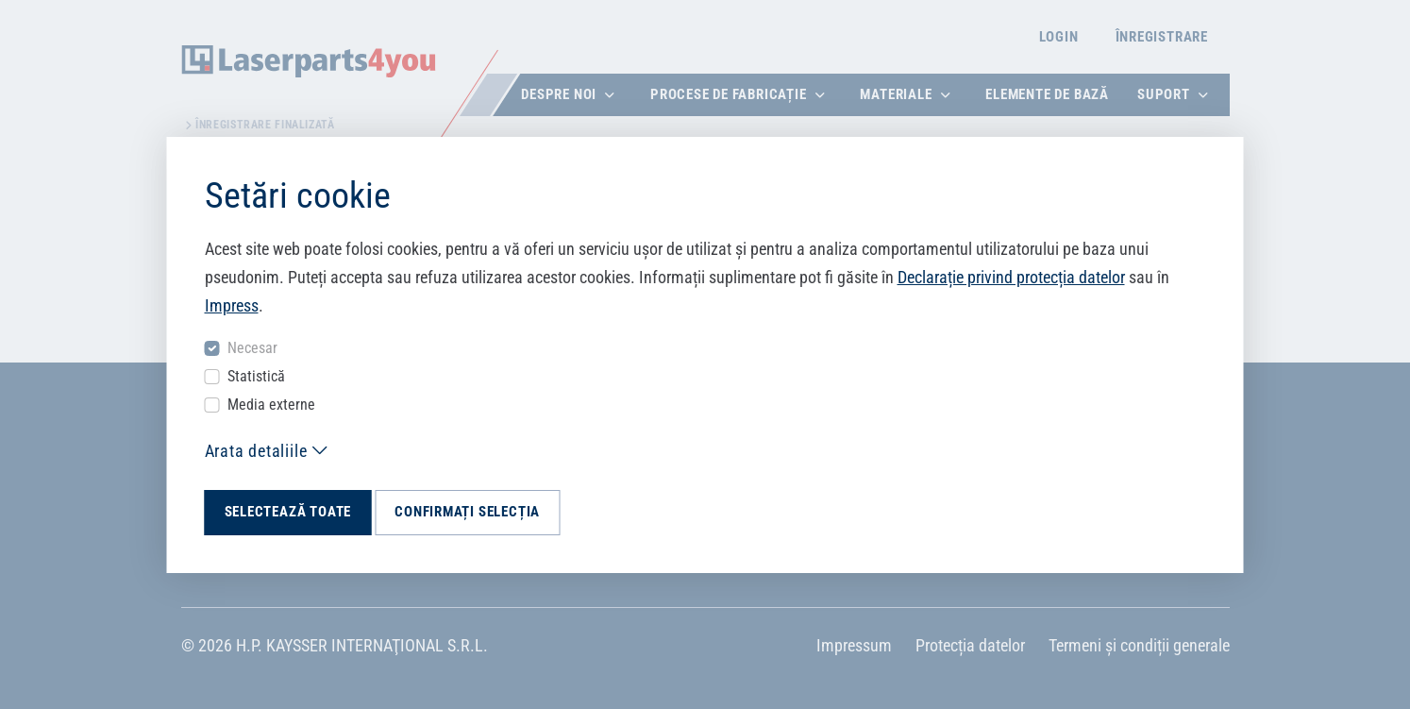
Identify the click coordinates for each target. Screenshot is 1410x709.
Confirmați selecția (467, 511)
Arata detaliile (256, 451)
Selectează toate (288, 511)
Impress (232, 305)
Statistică (256, 376)
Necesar (252, 348)
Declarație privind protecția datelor (1011, 277)
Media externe (271, 405)
